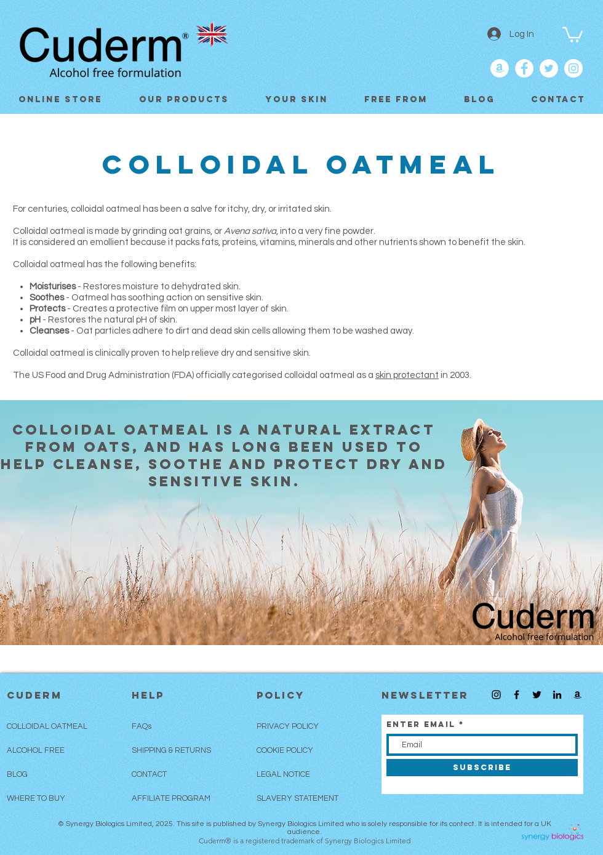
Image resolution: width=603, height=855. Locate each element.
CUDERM (34, 695)
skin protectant (407, 375)
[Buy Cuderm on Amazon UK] (577, 694)
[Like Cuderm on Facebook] (524, 68)
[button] (572, 33)
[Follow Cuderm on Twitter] (549, 68)
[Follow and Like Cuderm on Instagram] (573, 68)
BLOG (17, 774)
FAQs (141, 726)
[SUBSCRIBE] (482, 767)
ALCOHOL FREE (36, 750)
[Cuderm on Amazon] (499, 68)
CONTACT (149, 774)
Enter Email (420, 724)
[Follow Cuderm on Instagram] (496, 694)
